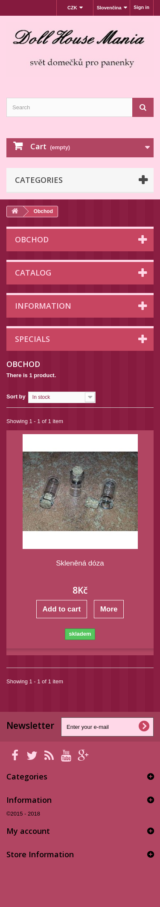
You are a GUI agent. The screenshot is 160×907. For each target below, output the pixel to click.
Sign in (141, 7)
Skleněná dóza (80, 563)
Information (43, 306)
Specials (32, 339)
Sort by (16, 396)
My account (28, 831)
